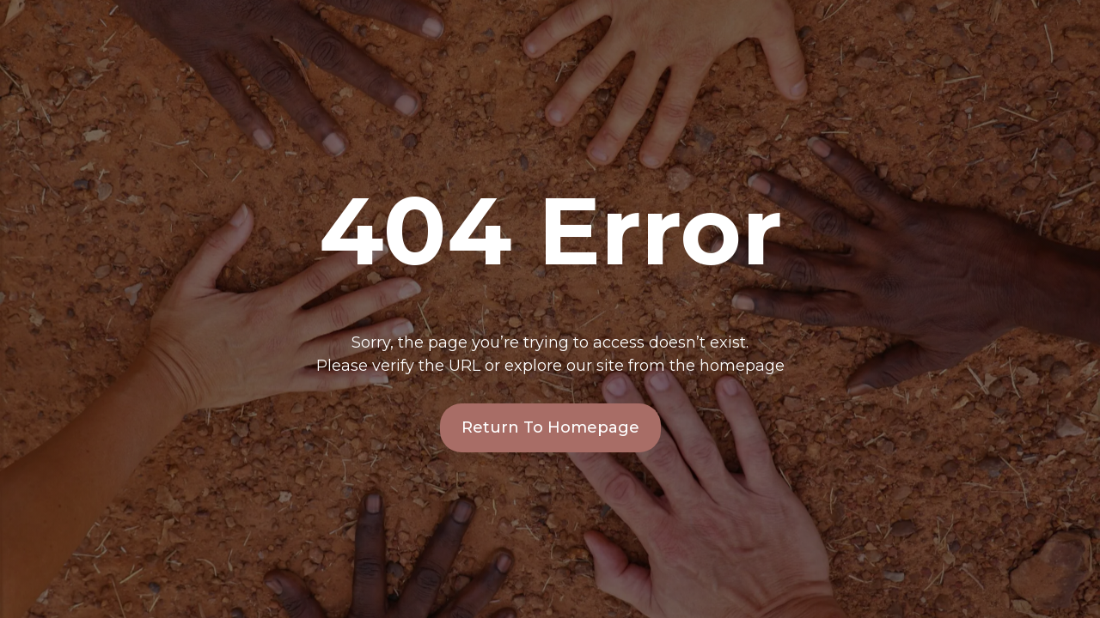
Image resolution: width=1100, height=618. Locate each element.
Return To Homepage (550, 427)
